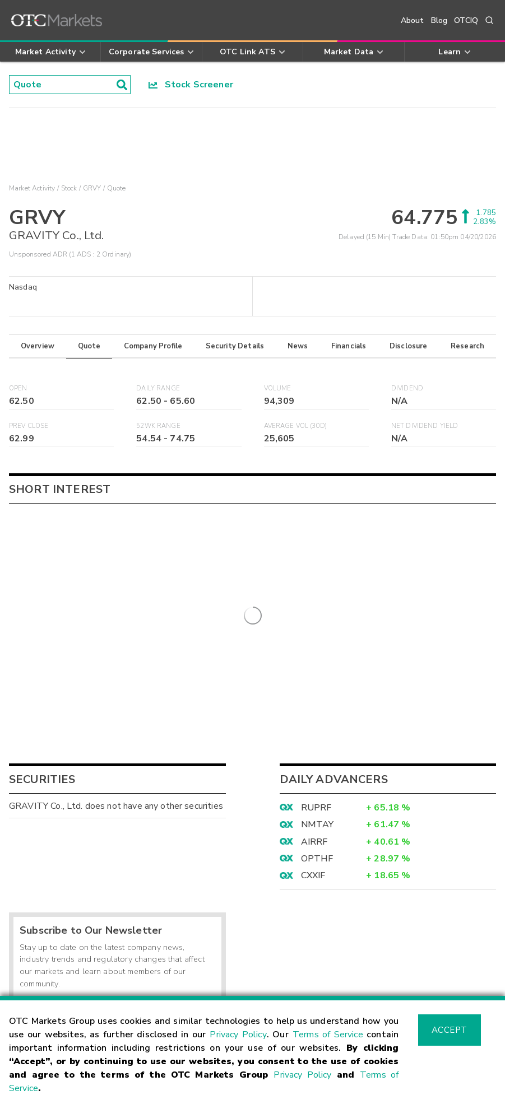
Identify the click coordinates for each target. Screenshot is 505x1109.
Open (18, 388)
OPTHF (317, 673)
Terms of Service (328, 1034)
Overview (37, 346)
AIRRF (314, 656)
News (298, 346)
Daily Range (158, 388)
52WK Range (158, 426)
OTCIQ (466, 20)
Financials (349, 346)
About (412, 20)
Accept (449, 1030)
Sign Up (194, 822)
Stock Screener (191, 84)
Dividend (407, 388)
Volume (277, 388)
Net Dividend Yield (424, 426)
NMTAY (317, 639)
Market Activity (32, 188)
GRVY (92, 188)
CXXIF (313, 690)
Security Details (235, 346)
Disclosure (409, 346)
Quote (89, 346)
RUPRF (316, 622)
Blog (439, 20)
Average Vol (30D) (295, 426)
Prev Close (29, 426)
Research (467, 346)
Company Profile (153, 346)
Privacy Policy (238, 1034)
